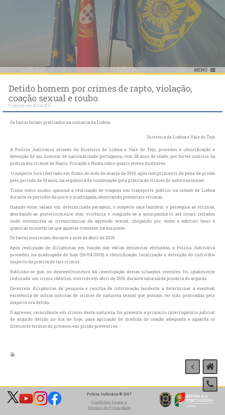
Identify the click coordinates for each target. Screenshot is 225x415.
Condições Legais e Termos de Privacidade (109, 404)
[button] (201, 70)
